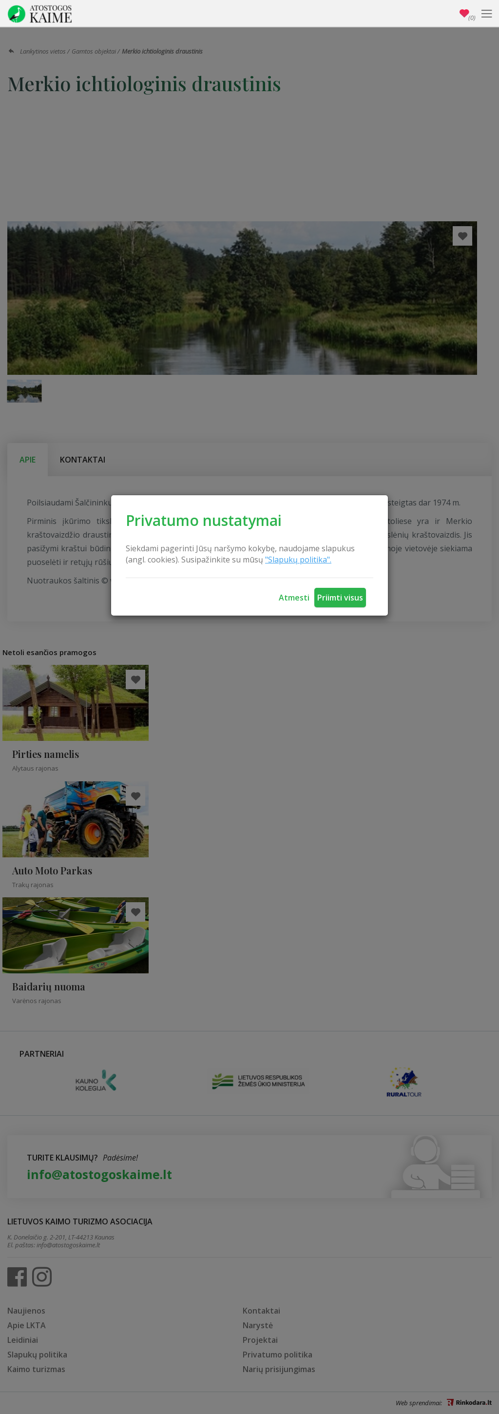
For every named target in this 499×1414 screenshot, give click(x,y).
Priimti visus (340, 597)
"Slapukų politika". (298, 559)
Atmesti (294, 597)
